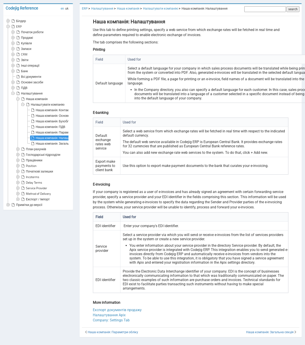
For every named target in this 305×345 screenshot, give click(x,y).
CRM (21, 54)
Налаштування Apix (109, 315)
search (293, 9)
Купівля (24, 43)
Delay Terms (31, 182)
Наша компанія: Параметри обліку (57, 132)
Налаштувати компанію (44, 104)
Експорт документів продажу (117, 310)
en (62, 8)
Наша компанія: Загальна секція (56, 143)
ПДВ (21, 87)
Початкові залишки (37, 171)
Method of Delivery (36, 193)
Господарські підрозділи (40, 154)
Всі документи (28, 76)
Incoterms (30, 177)
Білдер (18, 20)
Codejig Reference (22, 8)
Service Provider (34, 188)
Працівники (31, 160)
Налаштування (29, 93)
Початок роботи (30, 32)
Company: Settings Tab (111, 320)
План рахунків (33, 149)
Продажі (24, 37)
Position (29, 165)
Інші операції (27, 65)
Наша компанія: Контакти (51, 110)
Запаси (23, 48)
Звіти (22, 60)
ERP (16, 26)
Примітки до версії (26, 204)
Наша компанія (34, 99)
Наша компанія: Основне (50, 115)
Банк (22, 71)
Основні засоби (29, 82)
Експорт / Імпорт (35, 199)
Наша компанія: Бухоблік (50, 121)
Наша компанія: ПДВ (47, 126)
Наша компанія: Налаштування (55, 138)
